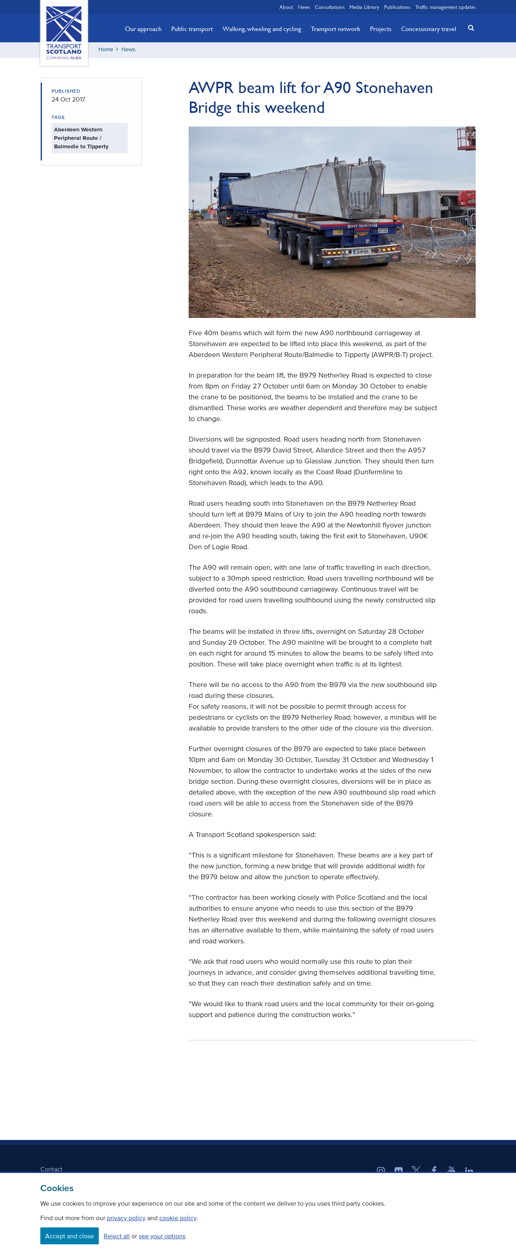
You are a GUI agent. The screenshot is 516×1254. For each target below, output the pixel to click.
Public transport (192, 29)
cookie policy (177, 1217)
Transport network (335, 29)
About (286, 7)
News (304, 7)
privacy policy (126, 1217)
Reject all (117, 1235)
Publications (397, 7)
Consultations (330, 7)
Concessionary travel (428, 29)
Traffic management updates (445, 7)
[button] (469, 27)
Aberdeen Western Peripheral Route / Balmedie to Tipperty (81, 139)
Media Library (364, 7)
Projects (380, 29)
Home (105, 50)
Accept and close (69, 1235)
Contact (51, 1169)
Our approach (143, 29)
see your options (162, 1235)
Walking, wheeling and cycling (262, 29)
